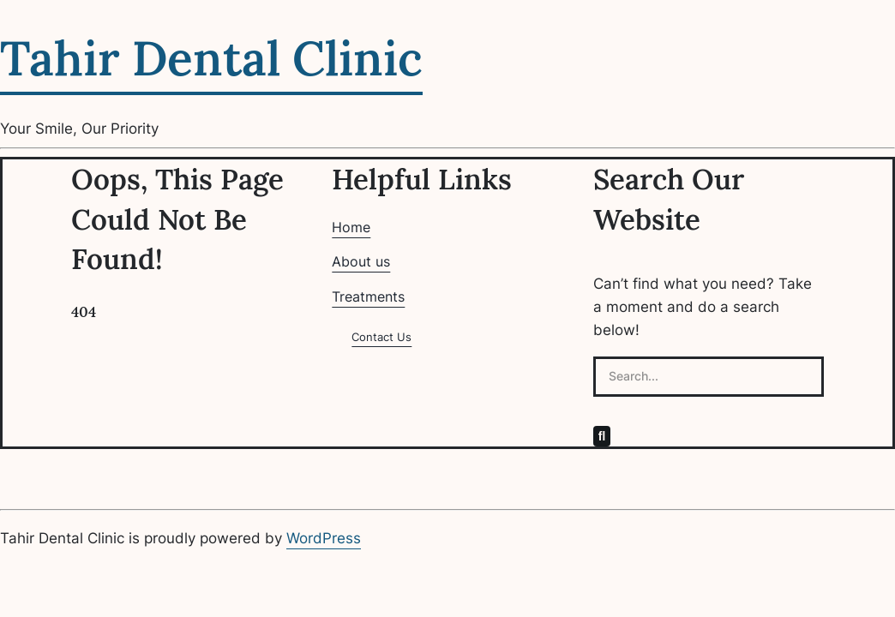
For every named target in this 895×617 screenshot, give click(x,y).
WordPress (323, 538)
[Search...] (708, 376)
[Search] (602, 436)
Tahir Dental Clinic (211, 58)
